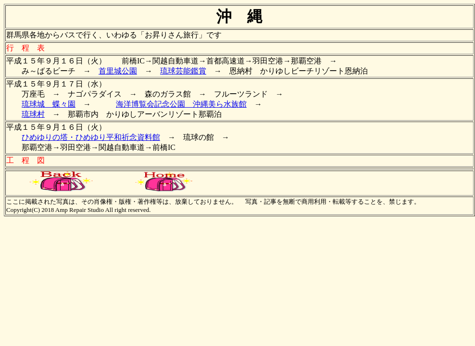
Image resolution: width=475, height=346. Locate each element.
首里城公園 (118, 71)
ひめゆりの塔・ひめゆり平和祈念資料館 (91, 137)
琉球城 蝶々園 (48, 104)
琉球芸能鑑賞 (183, 71)
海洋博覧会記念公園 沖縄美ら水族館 (181, 104)
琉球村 (33, 114)
